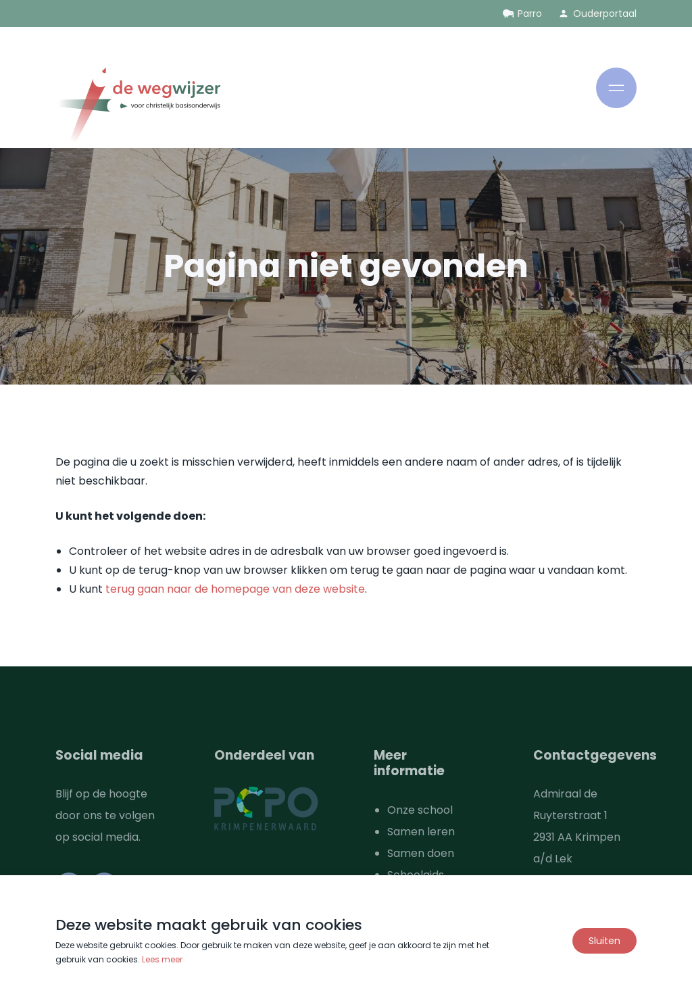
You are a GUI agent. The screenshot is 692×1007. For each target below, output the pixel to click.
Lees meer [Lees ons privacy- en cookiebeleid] (162, 959)
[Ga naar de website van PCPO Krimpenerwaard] (266, 808)
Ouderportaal (605, 13)
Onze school (420, 810)
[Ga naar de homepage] (137, 108)
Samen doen (420, 853)
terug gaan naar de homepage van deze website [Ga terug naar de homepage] (235, 589)
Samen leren (421, 831)
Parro (530, 13)
